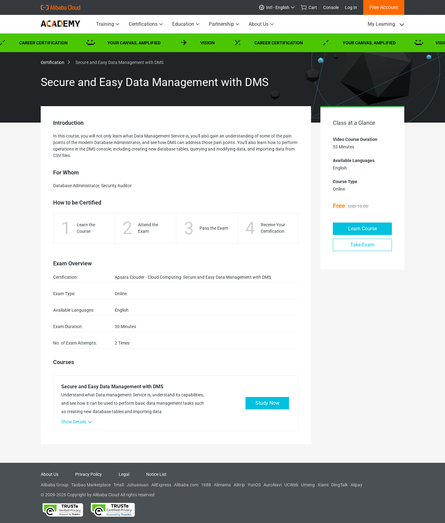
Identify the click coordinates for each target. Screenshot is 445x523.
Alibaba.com (186, 484)
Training (107, 24)
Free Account (383, 7)
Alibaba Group (54, 484)
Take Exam (362, 245)
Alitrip (239, 484)
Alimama (222, 484)
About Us (261, 24)
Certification (55, 62)
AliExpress (161, 484)
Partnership (224, 24)
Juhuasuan (137, 484)
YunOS (254, 484)
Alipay (356, 484)
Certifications (146, 24)
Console (331, 7)
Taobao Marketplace (91, 484)
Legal (124, 474)
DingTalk (339, 484)
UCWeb (291, 484)
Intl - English (277, 7)
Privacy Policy (88, 474)
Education (186, 24)
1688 (206, 484)
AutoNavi (273, 484)
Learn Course (362, 229)
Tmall (118, 484)
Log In (351, 7)
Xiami (323, 484)
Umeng (308, 484)
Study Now (267, 403)
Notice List (156, 474)
